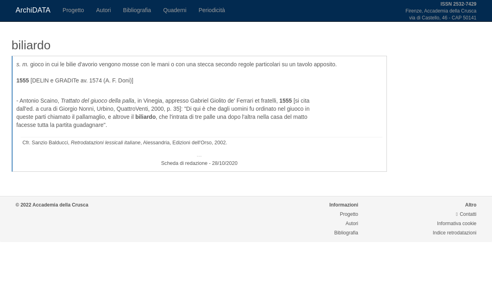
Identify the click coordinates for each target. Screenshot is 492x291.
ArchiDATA (33, 10)
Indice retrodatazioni (454, 233)
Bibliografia (137, 10)
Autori (103, 10)
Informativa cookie (456, 223)
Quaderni (175, 10)
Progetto (73, 10)
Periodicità (211, 10)
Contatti (466, 214)
